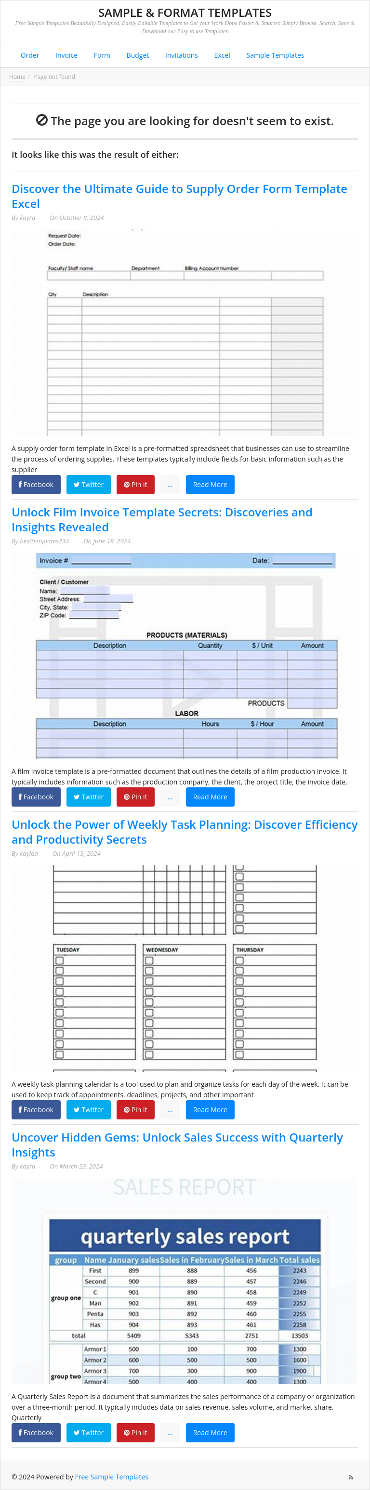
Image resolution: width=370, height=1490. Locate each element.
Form (101, 55)
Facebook (36, 484)
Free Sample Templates (111, 1476)
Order (29, 55)
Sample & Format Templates (185, 12)
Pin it (135, 484)
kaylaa (29, 853)
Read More (210, 484)
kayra (27, 217)
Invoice (65, 55)
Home (17, 77)
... (170, 484)
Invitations (180, 55)
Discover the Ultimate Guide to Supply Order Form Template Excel (179, 195)
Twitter (89, 484)
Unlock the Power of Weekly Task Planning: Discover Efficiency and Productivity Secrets (185, 831)
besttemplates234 (44, 541)
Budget (137, 55)
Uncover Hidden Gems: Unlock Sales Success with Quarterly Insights (177, 1144)
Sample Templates (274, 55)
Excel (221, 55)
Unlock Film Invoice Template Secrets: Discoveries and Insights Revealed (162, 519)
